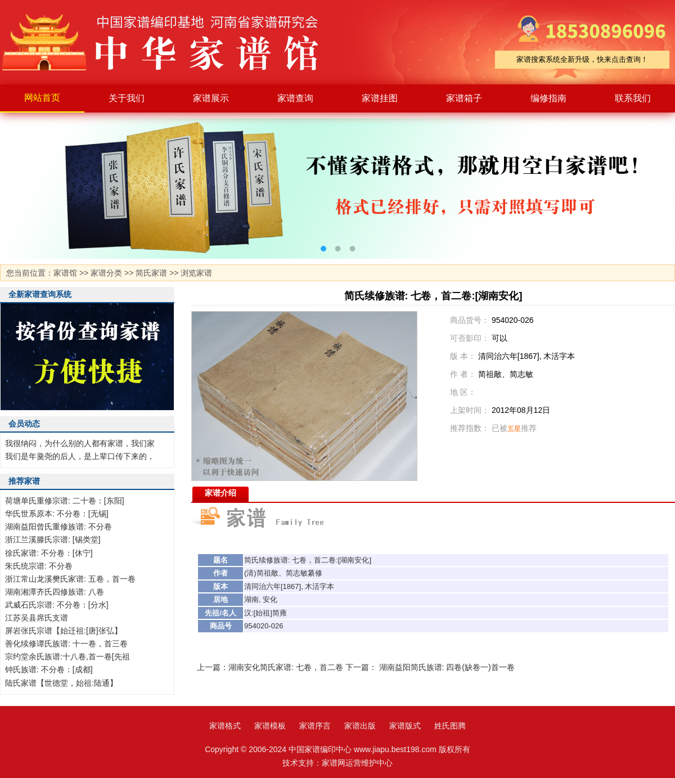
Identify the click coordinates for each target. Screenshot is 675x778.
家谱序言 (315, 725)
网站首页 (42, 97)
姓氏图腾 (450, 725)
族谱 (280, 560)
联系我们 (633, 98)
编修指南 (548, 98)
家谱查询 (295, 98)
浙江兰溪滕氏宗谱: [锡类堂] (53, 539)
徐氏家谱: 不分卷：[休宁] (49, 552)
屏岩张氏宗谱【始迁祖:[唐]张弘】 (63, 630)
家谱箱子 (464, 98)
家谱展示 (211, 98)
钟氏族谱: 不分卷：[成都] (49, 669)
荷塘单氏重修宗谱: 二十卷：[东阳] (64, 500)
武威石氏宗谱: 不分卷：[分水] (57, 604)
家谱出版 (360, 725)
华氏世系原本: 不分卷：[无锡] (57, 513)
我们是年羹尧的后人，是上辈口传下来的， (80, 456)
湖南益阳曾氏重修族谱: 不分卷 (58, 526)
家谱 (169, 42)
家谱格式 (225, 725)
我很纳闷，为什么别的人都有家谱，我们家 (80, 443)
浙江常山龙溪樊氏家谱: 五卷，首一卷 (70, 578)
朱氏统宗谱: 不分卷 (39, 565)
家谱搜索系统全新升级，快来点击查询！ (582, 59)
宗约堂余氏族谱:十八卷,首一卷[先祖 (67, 656)
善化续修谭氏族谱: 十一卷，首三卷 (66, 643)
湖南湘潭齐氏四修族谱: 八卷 (54, 591)
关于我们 (127, 98)
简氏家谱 (151, 272)
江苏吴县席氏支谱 (36, 617)
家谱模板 (270, 725)
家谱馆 (65, 272)
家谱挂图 (380, 98)
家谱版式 (405, 725)
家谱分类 (106, 272)
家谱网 (333, 762)
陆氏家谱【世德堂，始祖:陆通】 (61, 682)
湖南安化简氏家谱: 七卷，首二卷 (285, 667)
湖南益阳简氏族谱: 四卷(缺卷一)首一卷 (447, 667)
